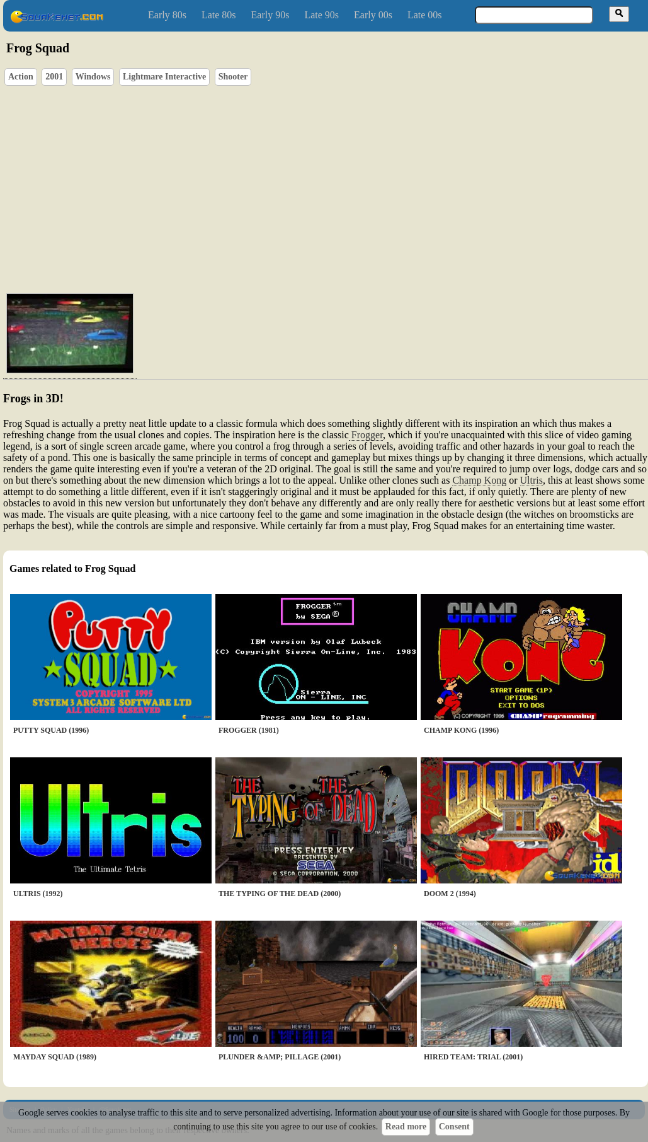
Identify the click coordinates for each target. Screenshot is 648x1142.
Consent (454, 1126)
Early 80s (167, 14)
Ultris (531, 480)
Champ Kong (479, 480)
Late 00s (424, 14)
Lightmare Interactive (164, 76)
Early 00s (373, 14)
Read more (405, 1126)
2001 (54, 76)
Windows (93, 76)
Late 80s (219, 14)
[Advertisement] (338, 186)
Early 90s (270, 14)
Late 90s (321, 14)
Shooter (233, 76)
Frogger (366, 434)
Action (20, 76)
